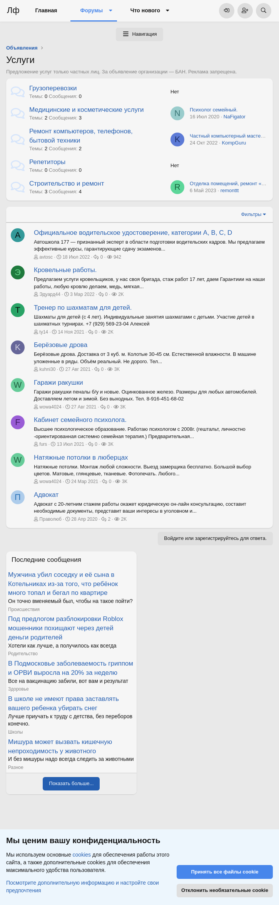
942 (117, 257)
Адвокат (46, 494)
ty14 (43, 332)
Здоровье (18, 689)
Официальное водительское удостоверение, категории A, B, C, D (133, 232)
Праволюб (50, 519)
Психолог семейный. (213, 110)
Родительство (23, 653)
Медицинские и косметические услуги (86, 109)
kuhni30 (47, 369)
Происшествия (24, 609)
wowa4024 (50, 407)
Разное (15, 767)
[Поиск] (263, 10)
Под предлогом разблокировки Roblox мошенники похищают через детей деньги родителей (65, 628)
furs (43, 444)
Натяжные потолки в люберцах (81, 457)
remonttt (230, 190)
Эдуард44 (49, 294)
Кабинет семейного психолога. (80, 419)
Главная (46, 10)
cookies (82, 855)
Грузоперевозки (53, 88)
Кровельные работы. (65, 270)
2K (121, 294)
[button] (110, 10)
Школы (15, 732)
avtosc (46, 257)
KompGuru (234, 143)
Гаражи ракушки (58, 382)
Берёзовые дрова (60, 345)
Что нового (145, 10)
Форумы (91, 10)
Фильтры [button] (251, 214)
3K (117, 369)
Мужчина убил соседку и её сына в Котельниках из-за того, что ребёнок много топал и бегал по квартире (63, 584)
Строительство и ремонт (66, 183)
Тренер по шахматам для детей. (83, 307)
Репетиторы (47, 162)
